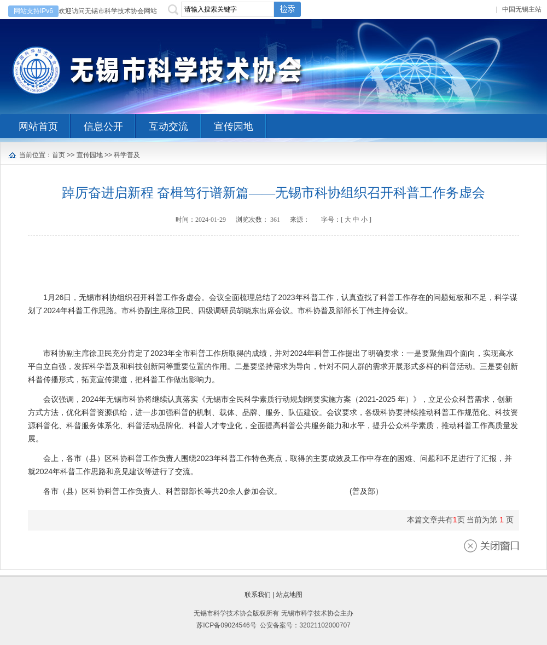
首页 (58, 155)
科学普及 (127, 155)
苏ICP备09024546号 (226, 625)
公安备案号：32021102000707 (305, 625)
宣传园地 (90, 155)
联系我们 (258, 594)
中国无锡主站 (522, 9)
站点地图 (289, 594)
